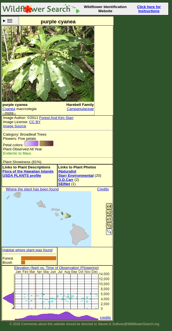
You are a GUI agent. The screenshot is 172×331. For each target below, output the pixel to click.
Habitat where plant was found (27, 250)
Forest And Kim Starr (56, 118)
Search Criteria (9, 21)
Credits (103, 189)
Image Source (14, 126)
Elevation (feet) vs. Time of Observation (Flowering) (56, 268)
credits (105, 317)
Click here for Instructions (149, 9)
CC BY (35, 122)
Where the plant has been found (32, 189)
